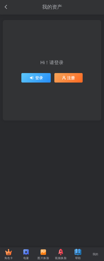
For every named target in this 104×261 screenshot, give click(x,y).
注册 (68, 78)
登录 (36, 78)
